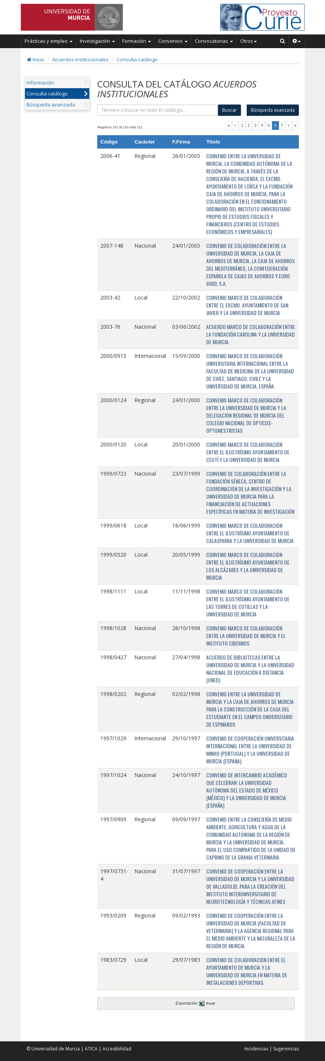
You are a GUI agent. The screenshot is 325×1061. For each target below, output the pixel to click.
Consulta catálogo (137, 59)
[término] (157, 110)
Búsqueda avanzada (50, 104)
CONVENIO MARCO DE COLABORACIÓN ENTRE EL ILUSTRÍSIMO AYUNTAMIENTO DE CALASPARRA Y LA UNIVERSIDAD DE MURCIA (250, 533)
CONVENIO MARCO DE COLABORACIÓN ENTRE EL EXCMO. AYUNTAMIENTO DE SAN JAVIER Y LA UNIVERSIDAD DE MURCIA (247, 305)
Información (40, 82)
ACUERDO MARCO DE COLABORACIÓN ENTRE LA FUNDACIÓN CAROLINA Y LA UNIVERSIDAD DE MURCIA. (250, 334)
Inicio (35, 59)
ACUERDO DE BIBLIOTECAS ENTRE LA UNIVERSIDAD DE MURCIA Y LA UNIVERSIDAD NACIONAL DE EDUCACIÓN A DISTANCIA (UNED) (250, 668)
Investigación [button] (97, 40)
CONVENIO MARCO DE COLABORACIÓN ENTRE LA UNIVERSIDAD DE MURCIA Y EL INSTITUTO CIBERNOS (246, 635)
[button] (297, 40)
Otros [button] (248, 40)
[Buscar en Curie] (283, 40)
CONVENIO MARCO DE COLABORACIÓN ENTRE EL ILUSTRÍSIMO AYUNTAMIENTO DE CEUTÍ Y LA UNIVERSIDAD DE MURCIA (247, 451)
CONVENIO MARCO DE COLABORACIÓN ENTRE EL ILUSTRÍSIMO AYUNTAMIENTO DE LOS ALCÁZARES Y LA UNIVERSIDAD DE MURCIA (247, 566)
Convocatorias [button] (214, 40)
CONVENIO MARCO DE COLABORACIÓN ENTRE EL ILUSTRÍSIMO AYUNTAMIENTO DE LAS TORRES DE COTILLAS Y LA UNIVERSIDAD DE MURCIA (247, 602)
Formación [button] (136, 40)
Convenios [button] (173, 40)
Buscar (229, 110)
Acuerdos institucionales (80, 59)
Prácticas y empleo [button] (49, 40)
